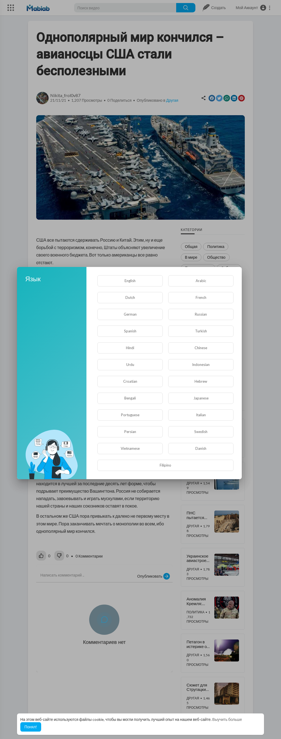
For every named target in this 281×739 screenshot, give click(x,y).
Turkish (201, 331)
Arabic (201, 280)
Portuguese (130, 415)
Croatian (130, 381)
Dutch (130, 297)
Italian (201, 415)
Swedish (200, 431)
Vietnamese (130, 448)
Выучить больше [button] (227, 719)
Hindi (130, 348)
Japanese (201, 398)
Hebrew (201, 381)
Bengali (130, 398)
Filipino (165, 465)
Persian (130, 431)
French (201, 297)
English (130, 280)
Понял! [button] (30, 726)
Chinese (201, 348)
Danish (200, 448)
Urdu (130, 364)
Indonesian (201, 364)
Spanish (130, 331)
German (130, 314)
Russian (201, 314)
